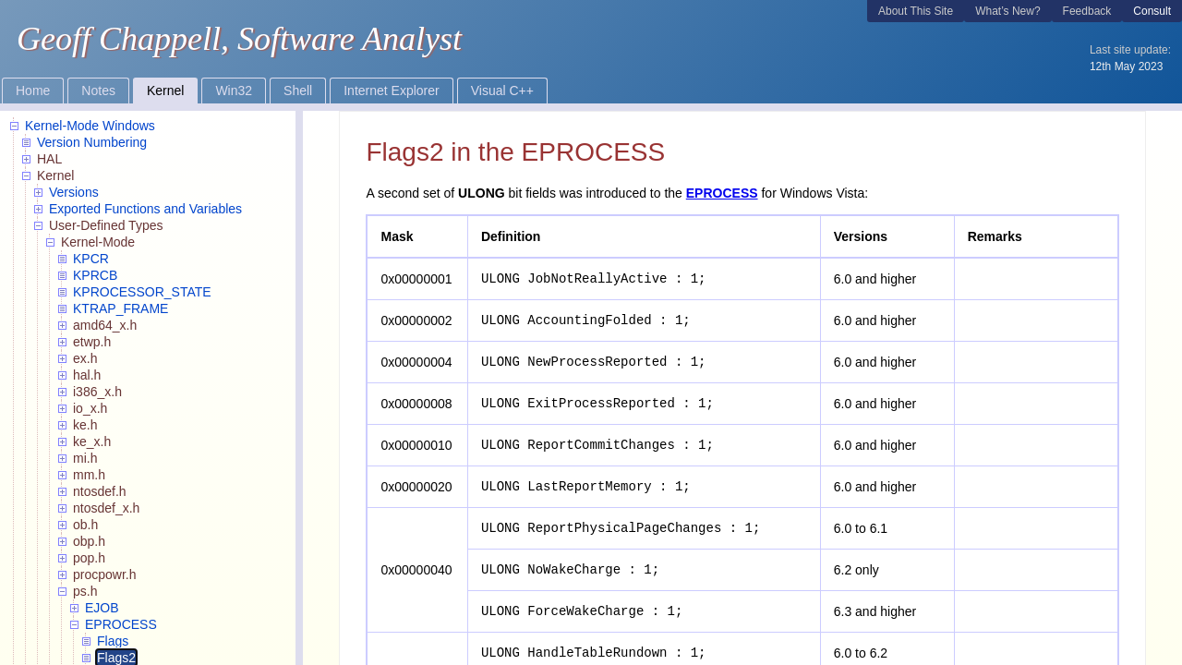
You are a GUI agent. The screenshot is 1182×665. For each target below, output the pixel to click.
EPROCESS (722, 193)
